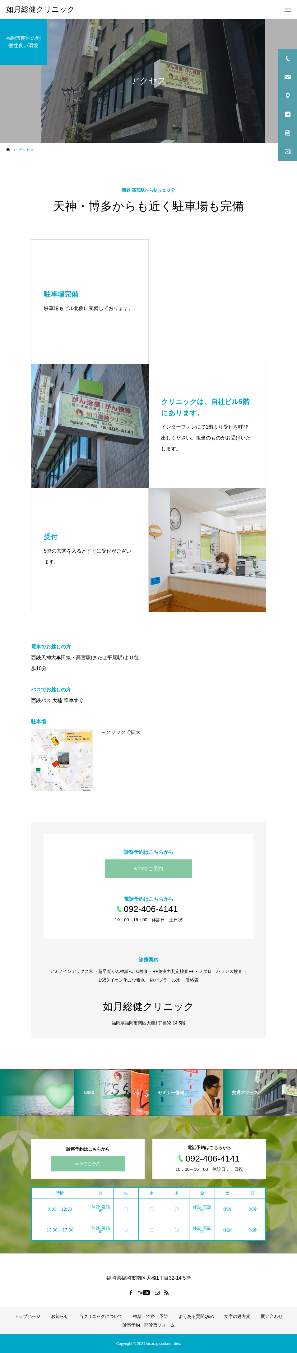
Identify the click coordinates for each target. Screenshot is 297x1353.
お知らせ (59, 1316)
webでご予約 (148, 868)
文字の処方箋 (237, 1316)
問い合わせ (272, 1316)
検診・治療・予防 (150, 1316)
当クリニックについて (101, 1316)
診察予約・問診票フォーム (149, 1325)
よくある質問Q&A (196, 1316)
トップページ (27, 1316)
